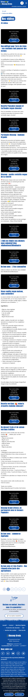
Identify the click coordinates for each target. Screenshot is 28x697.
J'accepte (19, 694)
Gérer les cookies (14, 40)
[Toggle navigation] (26, 4)
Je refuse (8, 694)
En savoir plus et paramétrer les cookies (14, 690)
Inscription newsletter (14, 616)
